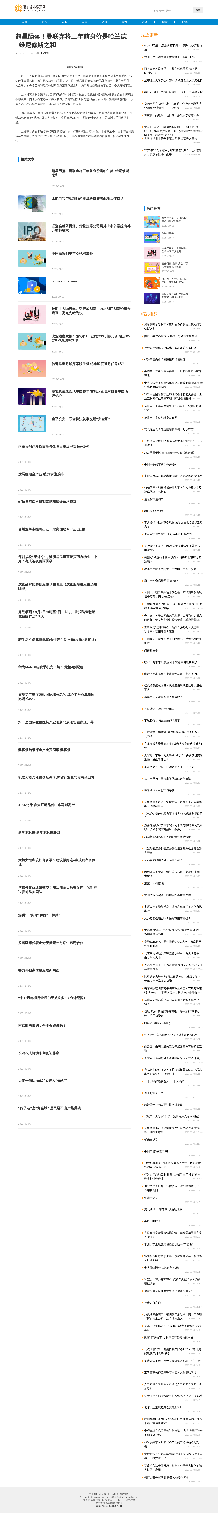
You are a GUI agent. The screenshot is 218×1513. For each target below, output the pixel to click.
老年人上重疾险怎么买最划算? (161, 1407)
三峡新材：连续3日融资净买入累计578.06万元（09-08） (171, 734)
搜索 (198, 10)
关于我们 (93, 1494)
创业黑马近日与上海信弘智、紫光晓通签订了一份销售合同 (172, 1188)
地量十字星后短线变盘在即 (159, 417)
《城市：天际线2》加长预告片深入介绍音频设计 (171, 1118)
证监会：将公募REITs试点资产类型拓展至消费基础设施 (171, 1281)
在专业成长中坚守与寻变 (158, 790)
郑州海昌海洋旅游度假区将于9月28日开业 (168, 57)
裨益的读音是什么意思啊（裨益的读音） (168, 1291)
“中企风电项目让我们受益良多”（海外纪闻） (52, 998)
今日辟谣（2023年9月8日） (159, 708)
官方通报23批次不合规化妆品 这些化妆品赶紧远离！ (172, 524)
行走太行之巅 (151, 1302)
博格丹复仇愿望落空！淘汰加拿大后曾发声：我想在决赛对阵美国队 (57, 890)
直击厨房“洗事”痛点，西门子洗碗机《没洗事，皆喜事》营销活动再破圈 (172, 629)
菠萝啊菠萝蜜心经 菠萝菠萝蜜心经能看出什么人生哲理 (172, 443)
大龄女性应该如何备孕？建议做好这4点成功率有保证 (56, 862)
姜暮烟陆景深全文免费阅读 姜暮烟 (44, 750)
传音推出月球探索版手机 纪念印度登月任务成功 (88, 364)
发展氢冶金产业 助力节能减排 (41, 474)
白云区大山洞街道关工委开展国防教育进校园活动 (172, 1048)
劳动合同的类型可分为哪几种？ (162, 860)
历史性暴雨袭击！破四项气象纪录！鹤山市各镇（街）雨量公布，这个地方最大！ (172, 1316)
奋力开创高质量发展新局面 (38, 970)
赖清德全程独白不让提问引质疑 (162, 1104)
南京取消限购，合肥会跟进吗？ (42, 1025)
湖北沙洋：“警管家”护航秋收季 (162, 1209)
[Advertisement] (166, 181)
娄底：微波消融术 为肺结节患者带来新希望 (169, 336)
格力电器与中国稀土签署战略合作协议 (166, 778)
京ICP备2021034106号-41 (109, 1506)
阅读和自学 (150, 650)
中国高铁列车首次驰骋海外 (72, 253)
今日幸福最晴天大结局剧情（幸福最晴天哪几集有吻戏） (172, 1234)
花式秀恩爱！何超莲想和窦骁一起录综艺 (168, 429)
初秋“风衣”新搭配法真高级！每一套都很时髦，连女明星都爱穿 (172, 1013)
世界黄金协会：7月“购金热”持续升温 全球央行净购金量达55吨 (171, 932)
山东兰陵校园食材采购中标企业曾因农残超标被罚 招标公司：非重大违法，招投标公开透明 (172, 990)
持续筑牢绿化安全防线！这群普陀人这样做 (169, 347)
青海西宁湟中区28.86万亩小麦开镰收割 (167, 534)
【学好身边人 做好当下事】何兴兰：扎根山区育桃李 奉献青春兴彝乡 (172, 606)
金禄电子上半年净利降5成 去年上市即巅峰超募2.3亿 (171, 408)
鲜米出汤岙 (150, 1139)
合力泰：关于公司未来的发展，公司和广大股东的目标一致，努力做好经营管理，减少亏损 (172, 617)
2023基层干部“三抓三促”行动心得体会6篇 (168, 452)
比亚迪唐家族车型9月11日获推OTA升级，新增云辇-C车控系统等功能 (91, 338)
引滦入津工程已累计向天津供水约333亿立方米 (171, 1360)
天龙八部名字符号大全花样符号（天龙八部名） (172, 1058)
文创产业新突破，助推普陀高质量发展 (166, 895)
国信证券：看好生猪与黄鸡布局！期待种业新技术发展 (172, 873)
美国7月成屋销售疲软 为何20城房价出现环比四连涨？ (171, 559)
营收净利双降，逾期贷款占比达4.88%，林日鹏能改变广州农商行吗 (171, 1351)
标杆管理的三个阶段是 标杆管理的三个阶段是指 (172, 92)
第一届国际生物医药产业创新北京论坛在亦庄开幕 (56, 722)
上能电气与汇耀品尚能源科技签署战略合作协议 (88, 198)
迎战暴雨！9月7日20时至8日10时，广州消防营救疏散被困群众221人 (56, 614)
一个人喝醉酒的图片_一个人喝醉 (163, 1081)
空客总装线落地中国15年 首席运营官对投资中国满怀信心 (90, 394)
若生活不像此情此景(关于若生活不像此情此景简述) (57, 639)
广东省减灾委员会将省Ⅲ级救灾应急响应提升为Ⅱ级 (172, 745)
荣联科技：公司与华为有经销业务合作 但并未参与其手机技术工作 (172, 1456)
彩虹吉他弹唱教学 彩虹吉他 (160, 580)
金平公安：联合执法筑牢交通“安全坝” (81, 419)
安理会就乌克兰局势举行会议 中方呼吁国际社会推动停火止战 (172, 1432)
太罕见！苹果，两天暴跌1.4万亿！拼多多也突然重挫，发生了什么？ (172, 757)
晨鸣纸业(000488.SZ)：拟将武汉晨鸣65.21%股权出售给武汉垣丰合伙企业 (172, 1071)
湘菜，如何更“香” (154, 883)
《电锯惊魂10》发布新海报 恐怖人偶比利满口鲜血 (172, 815)
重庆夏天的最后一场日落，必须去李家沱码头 (170, 115)
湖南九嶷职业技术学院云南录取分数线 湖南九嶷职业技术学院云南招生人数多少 (172, 827)
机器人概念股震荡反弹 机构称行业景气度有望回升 (56, 777)
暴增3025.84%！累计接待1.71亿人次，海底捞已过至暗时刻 (171, 943)
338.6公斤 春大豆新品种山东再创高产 (46, 805)
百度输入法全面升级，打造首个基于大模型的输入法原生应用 (172, 1467)
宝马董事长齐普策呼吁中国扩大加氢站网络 (169, 1372)
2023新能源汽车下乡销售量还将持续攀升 (168, 836)
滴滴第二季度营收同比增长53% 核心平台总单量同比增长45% (56, 697)
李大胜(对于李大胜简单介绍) (160, 1267)
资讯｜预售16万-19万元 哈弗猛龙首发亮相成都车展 (171, 1327)
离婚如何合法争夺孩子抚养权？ (162, 697)
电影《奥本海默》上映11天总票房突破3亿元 (170, 673)
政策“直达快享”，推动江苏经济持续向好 (167, 1337)
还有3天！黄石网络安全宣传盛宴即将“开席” (169, 1034)
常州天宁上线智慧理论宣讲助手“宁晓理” (167, 1244)
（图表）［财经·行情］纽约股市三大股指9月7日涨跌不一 (172, 641)
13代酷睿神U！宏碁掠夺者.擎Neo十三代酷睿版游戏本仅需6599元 (171, 1164)
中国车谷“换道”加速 (155, 1151)
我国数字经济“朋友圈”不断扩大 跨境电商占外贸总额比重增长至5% (172, 1421)
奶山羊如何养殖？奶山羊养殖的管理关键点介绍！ (170, 1001)
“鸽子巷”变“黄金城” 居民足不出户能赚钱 (49, 1108)
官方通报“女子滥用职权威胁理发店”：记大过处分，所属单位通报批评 (172, 152)
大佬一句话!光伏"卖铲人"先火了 (43, 1081)
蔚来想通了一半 (152, 1093)
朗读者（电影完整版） (157, 1023)
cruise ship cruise (64, 281)
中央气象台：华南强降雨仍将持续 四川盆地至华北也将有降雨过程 (172, 384)
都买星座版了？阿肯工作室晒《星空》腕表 (169, 569)
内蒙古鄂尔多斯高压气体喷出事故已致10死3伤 (53, 446)
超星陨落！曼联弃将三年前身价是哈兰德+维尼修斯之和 (90, 173)
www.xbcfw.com (130, 1497)
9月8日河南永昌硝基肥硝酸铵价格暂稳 (47, 502)
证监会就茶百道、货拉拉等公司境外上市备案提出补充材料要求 (91, 228)
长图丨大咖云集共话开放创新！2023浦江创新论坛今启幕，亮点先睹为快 (91, 311)
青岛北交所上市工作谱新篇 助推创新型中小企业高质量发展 (172, 967)
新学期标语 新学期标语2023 (39, 832)
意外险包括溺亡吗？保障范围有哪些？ (166, 918)
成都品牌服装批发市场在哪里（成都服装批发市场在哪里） (57, 587)
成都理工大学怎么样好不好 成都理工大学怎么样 (172, 80)
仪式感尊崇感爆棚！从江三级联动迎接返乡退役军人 (172, 687)
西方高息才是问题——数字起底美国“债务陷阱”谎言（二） (170, 70)
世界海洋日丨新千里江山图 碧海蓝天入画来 (169, 138)
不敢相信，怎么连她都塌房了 (161, 720)
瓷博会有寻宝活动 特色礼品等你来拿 (165, 1477)
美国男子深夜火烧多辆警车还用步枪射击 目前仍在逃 (172, 373)
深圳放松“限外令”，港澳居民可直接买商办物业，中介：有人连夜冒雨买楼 (57, 559)
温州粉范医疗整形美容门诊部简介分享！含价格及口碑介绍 (172, 1258)
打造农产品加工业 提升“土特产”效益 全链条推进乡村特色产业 (171, 1176)
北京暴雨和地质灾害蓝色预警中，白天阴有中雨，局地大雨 (170, 955)
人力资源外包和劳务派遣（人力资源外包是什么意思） (172, 1386)
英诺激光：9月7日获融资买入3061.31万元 (168, 767)
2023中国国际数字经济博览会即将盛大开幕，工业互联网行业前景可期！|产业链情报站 (172, 396)
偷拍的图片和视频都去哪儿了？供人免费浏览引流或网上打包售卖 (172, 489)
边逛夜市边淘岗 (152, 499)
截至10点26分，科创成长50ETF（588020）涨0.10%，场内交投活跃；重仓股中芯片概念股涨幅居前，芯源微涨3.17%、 (171, 129)
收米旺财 (45, 53)
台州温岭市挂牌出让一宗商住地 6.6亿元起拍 (51, 529)
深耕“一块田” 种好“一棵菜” (39, 915)
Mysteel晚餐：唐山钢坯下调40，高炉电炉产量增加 (172, 47)
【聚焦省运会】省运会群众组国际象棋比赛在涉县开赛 (172, 850)
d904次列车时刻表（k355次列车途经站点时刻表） (170, 1444)
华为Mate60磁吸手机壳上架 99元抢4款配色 (50, 667)
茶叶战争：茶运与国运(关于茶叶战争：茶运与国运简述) (171, 547)
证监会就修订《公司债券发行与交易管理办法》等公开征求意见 (172, 1130)
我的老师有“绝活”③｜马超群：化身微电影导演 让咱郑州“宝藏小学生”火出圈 (172, 105)
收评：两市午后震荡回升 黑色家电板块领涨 (169, 662)
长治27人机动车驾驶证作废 (38, 1053)
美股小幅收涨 (151, 1221)
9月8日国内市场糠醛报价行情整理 (163, 359)
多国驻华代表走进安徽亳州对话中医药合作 (50, 943)
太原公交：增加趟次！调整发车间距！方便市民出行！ (172, 908)
